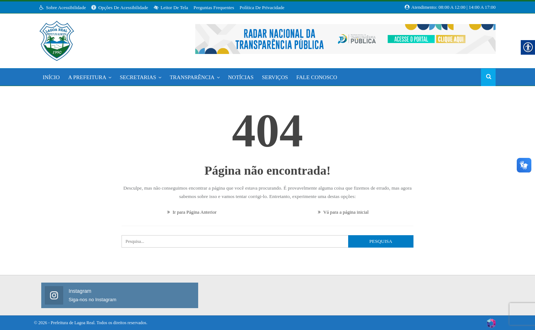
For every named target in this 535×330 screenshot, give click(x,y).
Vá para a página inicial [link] (343, 211)
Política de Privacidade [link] (262, 7)
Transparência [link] (192, 77)
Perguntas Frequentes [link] (213, 7)
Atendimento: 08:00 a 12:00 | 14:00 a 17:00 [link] (450, 7)
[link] (56, 38)
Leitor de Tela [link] (171, 7)
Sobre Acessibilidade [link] (62, 7)
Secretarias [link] (138, 77)
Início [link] (51, 77)
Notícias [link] (241, 77)
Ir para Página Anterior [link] (191, 211)
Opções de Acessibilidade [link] (119, 7)
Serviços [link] (275, 77)
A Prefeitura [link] (87, 77)
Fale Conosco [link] (316, 77)
